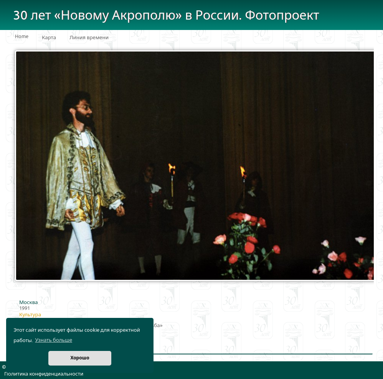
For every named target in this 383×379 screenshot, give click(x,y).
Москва (28, 302)
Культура (30, 314)
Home (21, 36)
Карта (49, 37)
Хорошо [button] (79, 358)
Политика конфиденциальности (43, 374)
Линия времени (89, 37)
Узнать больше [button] (53, 340)
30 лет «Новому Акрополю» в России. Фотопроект (166, 15)
